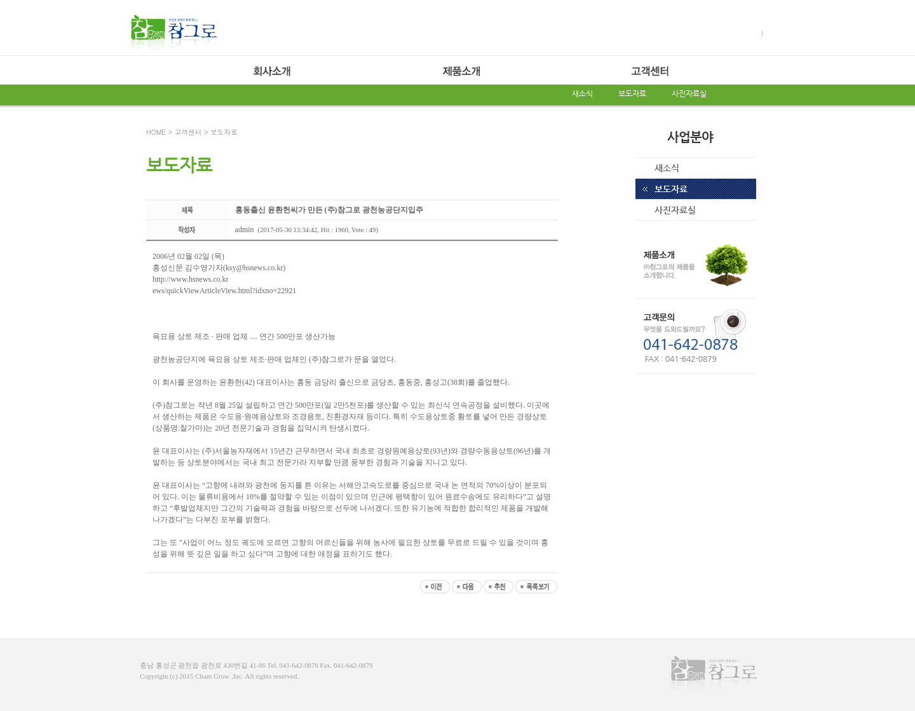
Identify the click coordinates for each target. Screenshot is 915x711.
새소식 (582, 93)
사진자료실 (689, 93)
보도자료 (632, 93)
